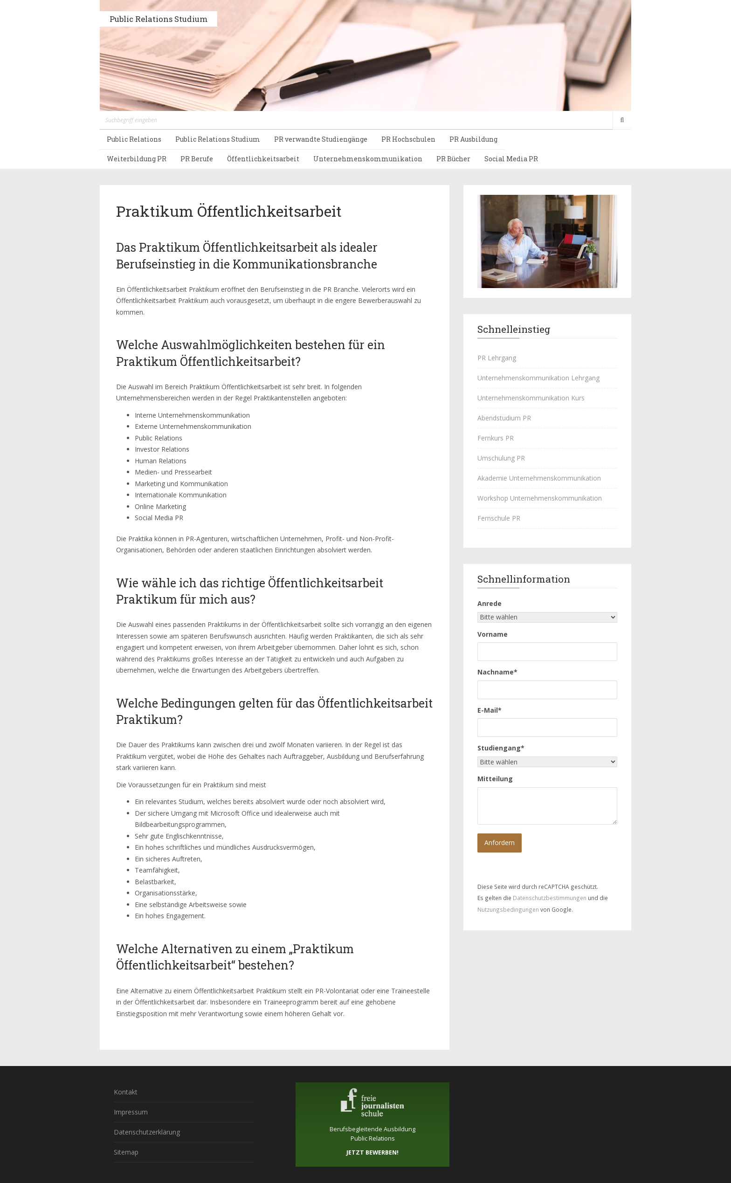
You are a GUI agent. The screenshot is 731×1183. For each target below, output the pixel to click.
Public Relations (134, 139)
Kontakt (126, 1091)
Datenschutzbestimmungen (549, 897)
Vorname (492, 634)
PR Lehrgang (496, 357)
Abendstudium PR (504, 417)
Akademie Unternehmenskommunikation (539, 478)
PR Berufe (196, 158)
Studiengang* (500, 747)
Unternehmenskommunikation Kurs (531, 397)
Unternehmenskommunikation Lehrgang (538, 377)
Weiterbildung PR (136, 158)
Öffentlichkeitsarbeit (263, 158)
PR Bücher (453, 158)
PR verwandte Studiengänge (320, 139)
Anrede (489, 603)
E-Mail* (489, 710)
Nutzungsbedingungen (508, 909)
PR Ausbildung (473, 139)
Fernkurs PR (495, 437)
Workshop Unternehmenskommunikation (539, 498)
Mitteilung (495, 778)
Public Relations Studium (158, 19)
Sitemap (126, 1152)
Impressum (131, 1111)
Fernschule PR (498, 518)
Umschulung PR (501, 458)
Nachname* (497, 671)
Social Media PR (511, 158)
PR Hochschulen (408, 139)
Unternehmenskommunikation (367, 158)
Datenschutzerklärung (147, 1132)
